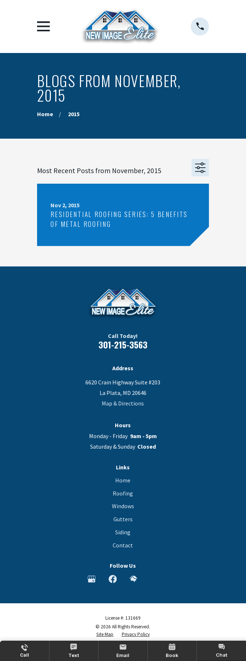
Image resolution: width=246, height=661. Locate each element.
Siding (122, 532)
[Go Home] (45, 114)
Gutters (123, 519)
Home (122, 480)
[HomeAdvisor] (133, 579)
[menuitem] (104, 634)
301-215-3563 (123, 344)
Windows (123, 506)
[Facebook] (113, 579)
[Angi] (154, 579)
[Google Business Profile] (92, 579)
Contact (123, 545)
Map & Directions (123, 403)
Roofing (123, 493)
